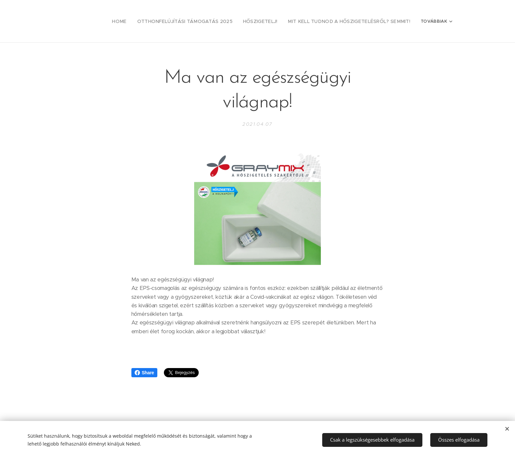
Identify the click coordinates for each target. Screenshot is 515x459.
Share (144, 372)
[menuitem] (144, 21)
